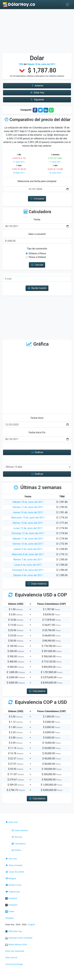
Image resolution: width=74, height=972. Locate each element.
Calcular (37, 264)
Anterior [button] (37, 85)
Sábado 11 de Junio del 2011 (27, 538)
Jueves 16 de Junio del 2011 (28, 512)
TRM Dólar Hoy (13, 931)
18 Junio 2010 (55, 173)
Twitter (9, 911)
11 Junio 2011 (55, 162)
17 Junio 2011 (19, 162)
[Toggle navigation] (67, 5)
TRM (21, 64)
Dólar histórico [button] (37, 583)
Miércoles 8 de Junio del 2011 (28, 554)
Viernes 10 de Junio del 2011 (27, 543)
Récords (16, 837)
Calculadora (18, 843)
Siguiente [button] (37, 99)
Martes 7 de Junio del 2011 (28, 559)
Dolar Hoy (11, 822)
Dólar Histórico (19, 830)
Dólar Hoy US (11, 957)
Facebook (11, 898)
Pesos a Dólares (37, 257)
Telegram (9, 918)
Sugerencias (12, 891)
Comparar (37, 198)
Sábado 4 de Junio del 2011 (28, 575)
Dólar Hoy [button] (37, 92)
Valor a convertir (37, 234)
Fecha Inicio (37, 417)
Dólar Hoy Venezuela (14, 951)
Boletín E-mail (13, 885)
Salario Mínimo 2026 (16, 944)
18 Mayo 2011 (19, 173)
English (31, 924)
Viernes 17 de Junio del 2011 (27, 507)
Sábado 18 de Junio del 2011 (27, 502)
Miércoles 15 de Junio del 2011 (28, 517)
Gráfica (16, 850)
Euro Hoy (11, 858)
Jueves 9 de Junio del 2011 (28, 549)
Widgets (10, 878)
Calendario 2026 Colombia (18, 938)
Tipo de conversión (37, 248)
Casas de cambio (14, 872)
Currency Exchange (14, 964)
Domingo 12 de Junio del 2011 (28, 533)
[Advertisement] (37, 32)
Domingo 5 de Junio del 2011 (28, 570)
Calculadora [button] (37, 691)
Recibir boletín (37, 288)
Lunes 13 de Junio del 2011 (28, 528)
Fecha (37, 219)
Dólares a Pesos (37, 253)
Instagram (11, 905)
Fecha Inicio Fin (37, 432)
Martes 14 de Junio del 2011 (28, 522)
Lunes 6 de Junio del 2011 (28, 564)
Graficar (37, 452)
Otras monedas (14, 865)
